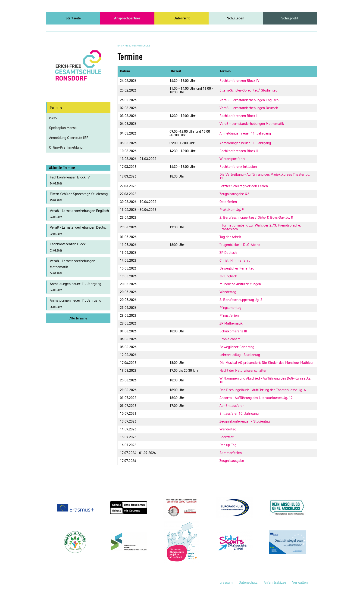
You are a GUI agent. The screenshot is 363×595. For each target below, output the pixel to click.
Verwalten (300, 582)
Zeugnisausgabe (231, 460)
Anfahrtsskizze (275, 582)
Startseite (73, 18)
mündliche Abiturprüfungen (240, 284)
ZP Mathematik (231, 323)
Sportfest (226, 437)
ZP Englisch (228, 276)
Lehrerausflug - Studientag (239, 354)
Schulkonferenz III (233, 331)
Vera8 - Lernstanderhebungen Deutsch (248, 107)
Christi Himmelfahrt (234, 260)
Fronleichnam (230, 339)
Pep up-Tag (227, 444)
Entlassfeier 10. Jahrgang (239, 413)
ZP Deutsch (228, 252)
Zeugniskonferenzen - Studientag (244, 421)
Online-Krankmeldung (65, 147)
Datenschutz (248, 582)
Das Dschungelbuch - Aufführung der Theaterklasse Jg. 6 (262, 389)
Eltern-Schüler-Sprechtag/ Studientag (248, 90)
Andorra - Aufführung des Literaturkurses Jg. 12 (256, 397)
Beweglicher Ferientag (236, 268)
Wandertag (227, 291)
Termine (56, 107)
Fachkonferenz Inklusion (238, 166)
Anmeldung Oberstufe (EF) (69, 137)
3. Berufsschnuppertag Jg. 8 (240, 299)
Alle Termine (78, 318)
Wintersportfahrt (232, 158)
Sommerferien (230, 452)
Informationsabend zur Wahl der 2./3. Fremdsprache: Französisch (260, 227)
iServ (53, 118)
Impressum (224, 582)
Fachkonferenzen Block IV (239, 80)
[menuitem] (73, 18)
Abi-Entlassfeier (231, 405)
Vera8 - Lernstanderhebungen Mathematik (251, 123)
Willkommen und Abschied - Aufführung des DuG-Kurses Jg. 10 (265, 380)
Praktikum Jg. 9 (231, 209)
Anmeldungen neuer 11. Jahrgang (245, 133)
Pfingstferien (229, 315)
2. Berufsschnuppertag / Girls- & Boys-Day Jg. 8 (256, 217)
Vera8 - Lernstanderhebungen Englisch (249, 100)
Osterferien (228, 201)
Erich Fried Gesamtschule (133, 45)
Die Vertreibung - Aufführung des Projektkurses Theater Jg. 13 (264, 176)
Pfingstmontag (230, 307)
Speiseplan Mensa (63, 127)
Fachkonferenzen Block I (238, 115)
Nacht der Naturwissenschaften (243, 370)
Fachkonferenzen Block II (238, 150)
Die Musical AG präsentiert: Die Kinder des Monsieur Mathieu (266, 362)
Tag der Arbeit (230, 236)
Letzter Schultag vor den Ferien (243, 186)
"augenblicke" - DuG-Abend (239, 244)
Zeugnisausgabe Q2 (234, 193)
